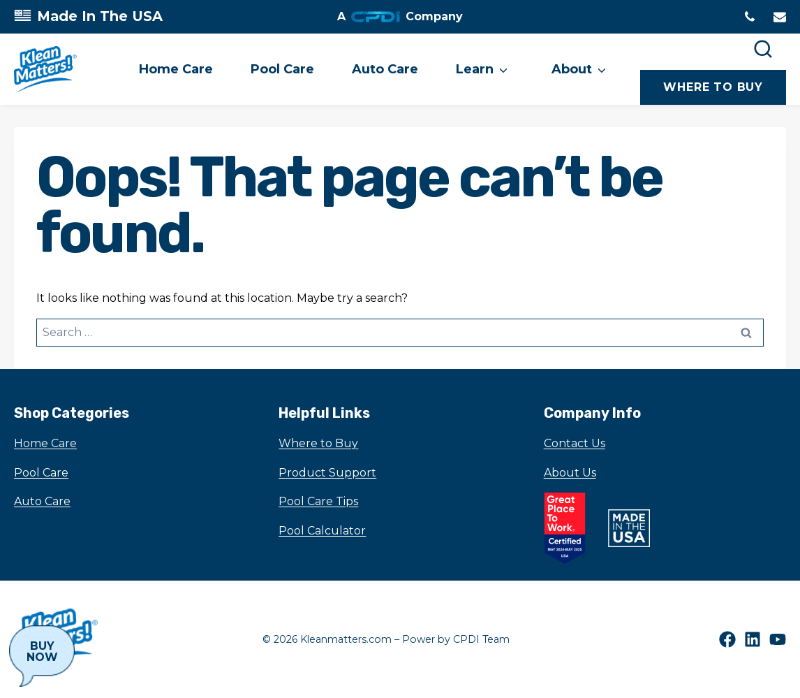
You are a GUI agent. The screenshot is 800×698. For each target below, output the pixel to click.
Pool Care (282, 69)
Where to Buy (318, 443)
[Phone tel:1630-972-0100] (749, 16)
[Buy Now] (42, 656)
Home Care (176, 69)
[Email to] (779, 16)
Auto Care (385, 69)
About (571, 69)
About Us (570, 472)
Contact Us (574, 443)
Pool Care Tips (318, 501)
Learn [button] (475, 69)
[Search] (763, 49)
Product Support (327, 472)
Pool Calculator (322, 530)
